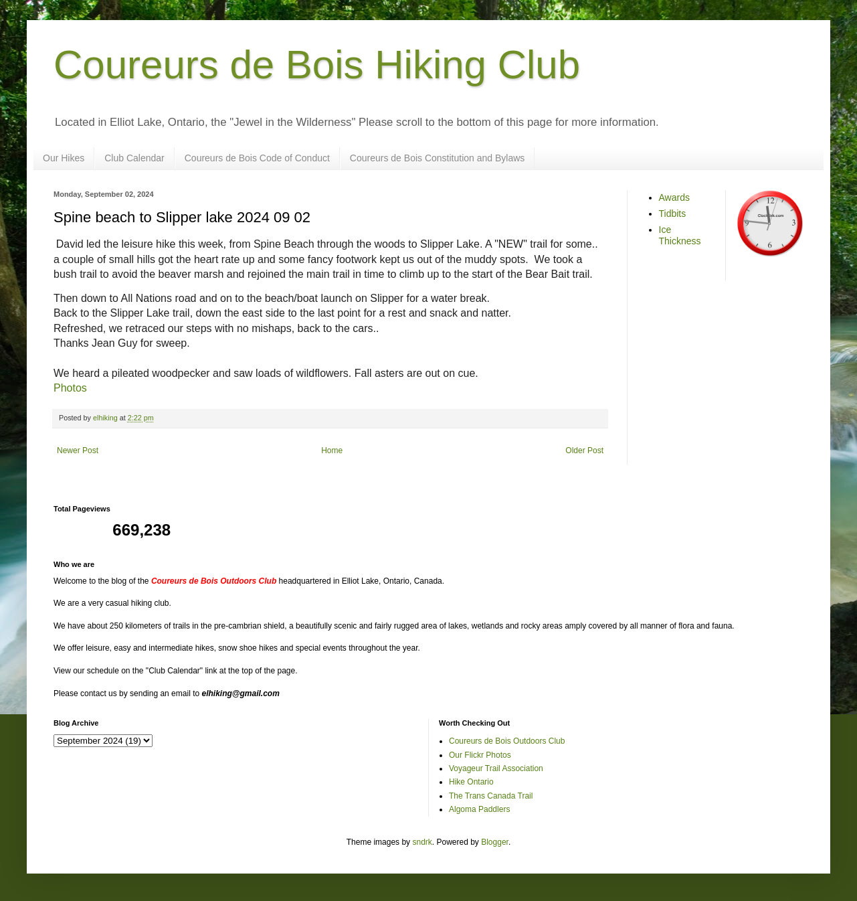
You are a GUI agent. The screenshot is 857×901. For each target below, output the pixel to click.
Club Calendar (134, 158)
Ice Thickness (680, 235)
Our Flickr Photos (480, 755)
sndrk (422, 842)
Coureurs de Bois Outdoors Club (507, 741)
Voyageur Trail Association (496, 768)
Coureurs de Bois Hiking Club (317, 64)
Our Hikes (63, 158)
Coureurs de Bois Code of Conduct (257, 158)
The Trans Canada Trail (491, 796)
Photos (70, 388)
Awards (674, 197)
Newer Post (77, 450)
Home (332, 450)
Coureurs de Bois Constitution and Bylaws (437, 158)
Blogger (494, 842)
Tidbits (672, 213)
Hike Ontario (471, 782)
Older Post (584, 450)
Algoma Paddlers (479, 809)
